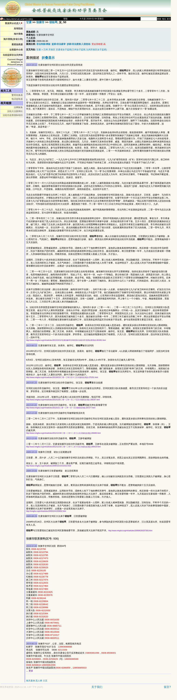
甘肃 (29, 22)
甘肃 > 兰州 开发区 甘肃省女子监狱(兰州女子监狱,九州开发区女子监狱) (71, 49)
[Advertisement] (73, 696)
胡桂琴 (53, 22)
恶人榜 (39, 680)
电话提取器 (17, 99)
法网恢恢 (18, 107)
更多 (31, 670)
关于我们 (96, 687)
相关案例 (30, 680)
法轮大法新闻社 (15, 111)
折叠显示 (48, 57)
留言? (167, 687)
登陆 (65, 19)
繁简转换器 (17, 95)
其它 (169, 19)
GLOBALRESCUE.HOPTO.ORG (16, 19)
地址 (164, 19)
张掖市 (40, 22)
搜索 (159, 19)
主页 (45, 680)
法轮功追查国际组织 (13, 115)
